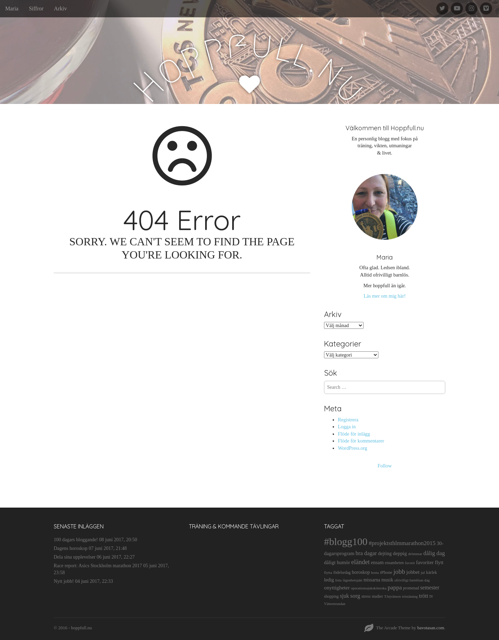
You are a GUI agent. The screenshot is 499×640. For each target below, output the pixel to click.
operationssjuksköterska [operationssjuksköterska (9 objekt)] (368, 588)
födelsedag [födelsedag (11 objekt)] (342, 572)
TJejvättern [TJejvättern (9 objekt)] (392, 596)
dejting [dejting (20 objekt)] (385, 553)
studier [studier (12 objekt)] (377, 596)
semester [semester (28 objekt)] (429, 587)
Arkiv (60, 8)
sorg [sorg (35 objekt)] (355, 596)
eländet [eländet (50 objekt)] (360, 562)
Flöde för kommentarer (361, 441)
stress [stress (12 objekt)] (365, 596)
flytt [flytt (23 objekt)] (439, 562)
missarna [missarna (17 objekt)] (372, 579)
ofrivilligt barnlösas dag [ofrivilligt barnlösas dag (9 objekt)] (412, 580)
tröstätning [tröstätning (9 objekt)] (410, 596)
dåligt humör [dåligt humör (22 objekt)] (337, 562)
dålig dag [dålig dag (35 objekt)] (434, 553)
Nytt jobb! (64, 581)
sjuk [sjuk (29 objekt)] (344, 596)
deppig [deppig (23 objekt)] (400, 553)
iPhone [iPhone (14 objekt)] (386, 572)
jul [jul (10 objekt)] (423, 572)
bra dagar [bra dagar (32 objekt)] (366, 553)
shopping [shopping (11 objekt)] (331, 596)
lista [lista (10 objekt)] (338, 580)
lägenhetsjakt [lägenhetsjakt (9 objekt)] (352, 580)
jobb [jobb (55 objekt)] (399, 571)
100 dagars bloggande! (76, 539)
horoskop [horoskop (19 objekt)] (361, 572)
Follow (385, 465)
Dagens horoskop (71, 548)
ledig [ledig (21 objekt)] (329, 579)
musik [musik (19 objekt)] (387, 579)
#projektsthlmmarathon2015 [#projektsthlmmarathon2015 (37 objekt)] (402, 543)
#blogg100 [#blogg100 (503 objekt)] (345, 541)
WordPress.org (352, 448)
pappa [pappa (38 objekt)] (395, 587)
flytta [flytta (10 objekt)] (328, 572)
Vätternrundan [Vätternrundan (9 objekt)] (334, 604)
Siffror (36, 8)
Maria (11, 8)
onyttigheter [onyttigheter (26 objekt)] (337, 587)
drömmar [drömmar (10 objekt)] (415, 554)
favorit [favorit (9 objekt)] (410, 563)
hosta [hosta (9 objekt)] (375, 573)
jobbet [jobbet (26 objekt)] (412, 572)
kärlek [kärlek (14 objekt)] (431, 572)
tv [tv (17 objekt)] (431, 596)
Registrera (348, 419)
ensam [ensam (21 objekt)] (377, 562)
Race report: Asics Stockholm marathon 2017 (98, 565)
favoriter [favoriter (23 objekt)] (425, 562)
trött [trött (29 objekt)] (423, 596)
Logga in (347, 426)
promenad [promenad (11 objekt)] (411, 588)
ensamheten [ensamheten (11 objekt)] (394, 563)
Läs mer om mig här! (384, 296)
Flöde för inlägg (354, 434)
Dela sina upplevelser (75, 557)
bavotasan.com (430, 627)
